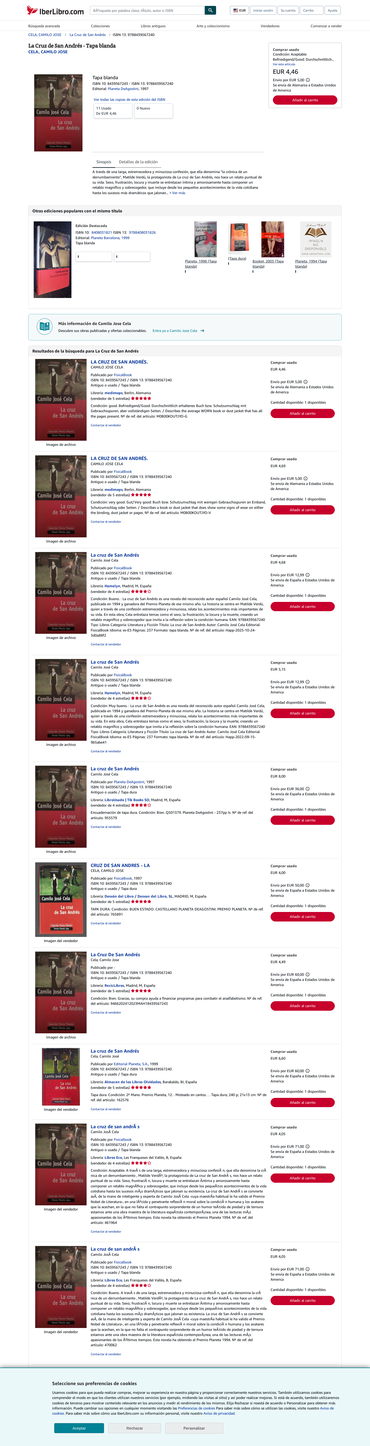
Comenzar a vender (326, 26)
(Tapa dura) (237, 258)
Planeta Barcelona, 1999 (110, 238)
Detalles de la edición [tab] (138, 161)
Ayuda (332, 10)
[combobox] (147, 10)
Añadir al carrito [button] (305, 100)
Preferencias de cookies (196, 1408)
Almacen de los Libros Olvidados (133, 1082)
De (113, 110)
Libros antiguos (153, 26)
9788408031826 (142, 232)
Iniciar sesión (263, 10)
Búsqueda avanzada (44, 26)
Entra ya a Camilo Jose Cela (179, 330)
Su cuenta (288, 10)
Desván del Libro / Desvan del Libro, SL (139, 896)
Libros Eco (113, 1157)
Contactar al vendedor (106, 425)
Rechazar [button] (134, 1428)
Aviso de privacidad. (219, 1413)
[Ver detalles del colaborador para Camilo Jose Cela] (48, 51)
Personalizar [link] (194, 1428)
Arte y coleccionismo (213, 26)
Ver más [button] (178, 193)
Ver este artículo (284, 64)
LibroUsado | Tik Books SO (127, 800)
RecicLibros (114, 985)
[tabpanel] (178, 182)
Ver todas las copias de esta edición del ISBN (129, 99)
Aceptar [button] (79, 1428)
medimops (114, 393)
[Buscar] (210, 10)
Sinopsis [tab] (103, 161)
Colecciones (100, 26)
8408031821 (102, 232)
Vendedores (270, 26)
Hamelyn (112, 586)
